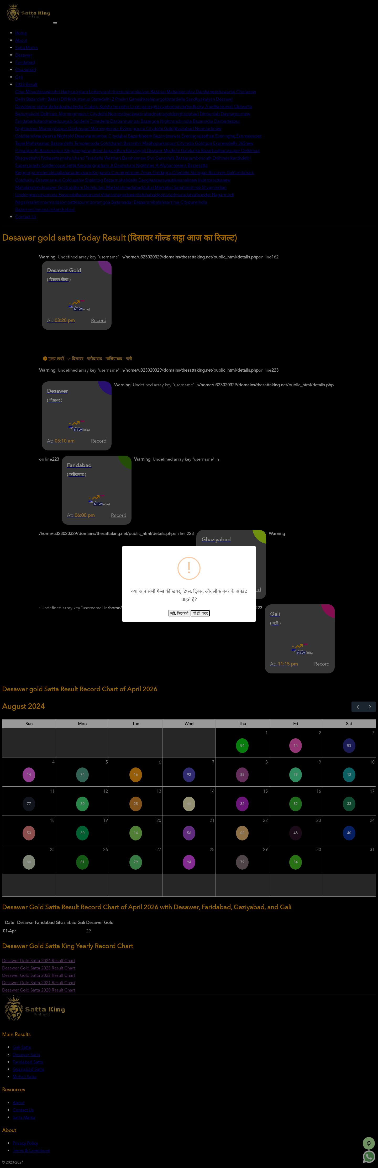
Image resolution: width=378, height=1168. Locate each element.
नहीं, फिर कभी (179, 613)
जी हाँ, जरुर (200, 613)
